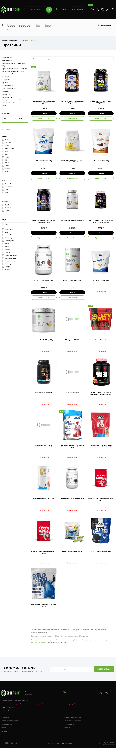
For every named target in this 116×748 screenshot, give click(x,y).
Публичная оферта (69, 724)
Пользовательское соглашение (72, 720)
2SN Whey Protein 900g (44, 161)
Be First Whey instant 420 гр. (72, 551)
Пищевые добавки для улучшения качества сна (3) (13, 73)
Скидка (6, 129)
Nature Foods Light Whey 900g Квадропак (44, 102)
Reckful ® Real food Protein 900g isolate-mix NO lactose (101, 221)
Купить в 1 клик (43, 118)
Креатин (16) (6, 82)
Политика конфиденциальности (73, 717)
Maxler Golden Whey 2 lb (44, 393)
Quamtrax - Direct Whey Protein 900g (72, 446)
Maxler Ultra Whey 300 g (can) (44, 498)
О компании (11, 25)
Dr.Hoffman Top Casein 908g (101, 551)
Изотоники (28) (7, 85)
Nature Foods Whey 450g (44, 340)
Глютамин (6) (6, 91)
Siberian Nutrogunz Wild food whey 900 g (43, 605)
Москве (64, 640)
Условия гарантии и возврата (10, 720)
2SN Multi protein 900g (101, 161)
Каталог (61, 9)
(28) (7, 60)
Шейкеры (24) (7, 57)
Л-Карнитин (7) (7, 80)
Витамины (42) (7, 97)
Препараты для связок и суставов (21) (14, 64)
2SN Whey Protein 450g (100, 280)
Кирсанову (41, 642)
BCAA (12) (5, 106)
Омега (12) (6, 77)
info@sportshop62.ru (7, 711)
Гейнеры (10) (6, 94)
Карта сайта (67, 727)
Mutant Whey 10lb (72, 393)
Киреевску (103, 640)
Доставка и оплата (25, 25)
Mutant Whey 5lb (101, 340)
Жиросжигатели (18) (9, 88)
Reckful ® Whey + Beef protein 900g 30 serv (101, 102)
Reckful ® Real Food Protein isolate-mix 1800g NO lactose (100, 393)
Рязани (58, 640)
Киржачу (34, 642)
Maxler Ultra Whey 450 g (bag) (101, 446)
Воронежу (77, 640)
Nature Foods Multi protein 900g (72, 498)
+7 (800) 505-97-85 (109, 743)
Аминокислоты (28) (8, 103)
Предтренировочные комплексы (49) (14, 69)
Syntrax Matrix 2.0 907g (43, 446)
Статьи (38, 25)
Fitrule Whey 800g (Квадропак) (72, 161)
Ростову (70, 640)
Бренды (9, 30)
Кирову (84, 640)
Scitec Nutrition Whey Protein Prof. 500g (100, 499)
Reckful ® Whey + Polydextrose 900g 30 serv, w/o (43, 221)
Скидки (21, 30)
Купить (44, 113)
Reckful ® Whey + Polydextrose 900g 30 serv (72, 102)
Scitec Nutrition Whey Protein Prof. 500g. (43, 552)
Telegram (77, 9)
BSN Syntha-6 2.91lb (72, 340)
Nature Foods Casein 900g (43, 280)
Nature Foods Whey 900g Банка (72, 220)
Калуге (90, 640)
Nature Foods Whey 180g (72, 280)
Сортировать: (37, 59)
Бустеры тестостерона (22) (11, 100)
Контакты (48, 25)
